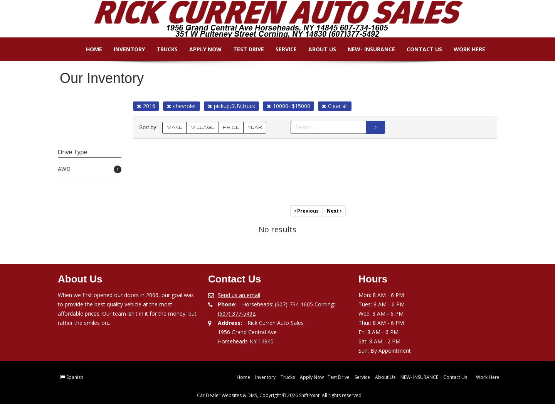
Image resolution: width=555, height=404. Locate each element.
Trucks (161, 49)
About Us (317, 49)
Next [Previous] (334, 211)
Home (89, 49)
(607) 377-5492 (237, 313)
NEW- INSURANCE (366, 49)
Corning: (324, 304)
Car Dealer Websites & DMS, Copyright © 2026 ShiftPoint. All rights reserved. (280, 395)
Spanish (74, 377)
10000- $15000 (288, 106)
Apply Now (200, 49)
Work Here (464, 49)
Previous (306, 211)
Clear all (335, 106)
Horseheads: (257, 304)
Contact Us (419, 49)
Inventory (124, 49)
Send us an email (239, 295)
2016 (146, 106)
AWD (89, 169)
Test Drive (243, 49)
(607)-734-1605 (294, 304)
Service (280, 49)
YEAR (254, 127)
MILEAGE (202, 127)
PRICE (231, 127)
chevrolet (181, 106)
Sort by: (150, 127)
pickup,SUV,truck (231, 106)
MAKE (174, 127)
